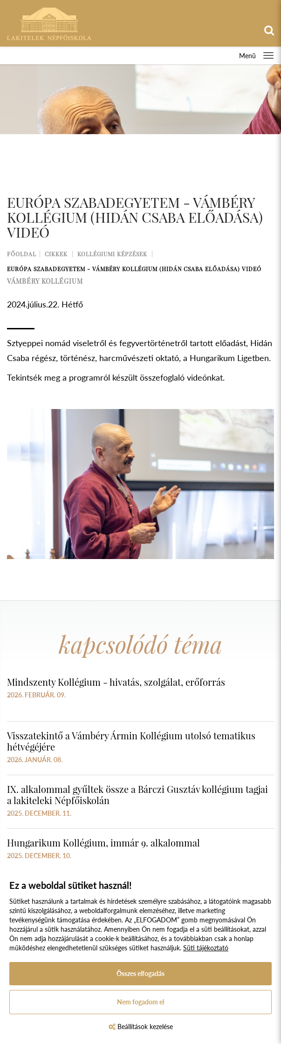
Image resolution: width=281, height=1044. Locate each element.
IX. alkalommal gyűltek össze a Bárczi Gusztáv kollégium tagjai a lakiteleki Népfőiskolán (137, 794)
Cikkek (56, 254)
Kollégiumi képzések (112, 254)
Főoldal (21, 254)
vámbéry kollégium (45, 281)
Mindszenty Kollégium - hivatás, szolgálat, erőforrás (116, 682)
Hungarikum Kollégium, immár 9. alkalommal (103, 842)
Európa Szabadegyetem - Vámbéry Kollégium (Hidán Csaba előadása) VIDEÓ (134, 269)
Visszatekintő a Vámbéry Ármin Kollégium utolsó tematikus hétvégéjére (131, 741)
